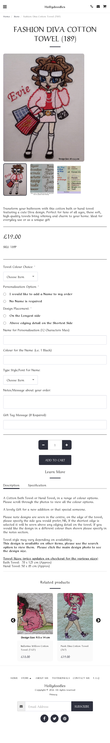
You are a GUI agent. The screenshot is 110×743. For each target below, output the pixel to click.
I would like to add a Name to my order (37, 294)
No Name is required (22, 301)
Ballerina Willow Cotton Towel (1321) (35, 647)
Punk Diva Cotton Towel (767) (75, 647)
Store (16, 16)
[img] (35, 617)
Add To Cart (55, 460)
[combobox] (20, 276)
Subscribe (82, 706)
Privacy (53, 694)
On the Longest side (21, 315)
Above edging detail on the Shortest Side (38, 323)
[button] (4, 6)
